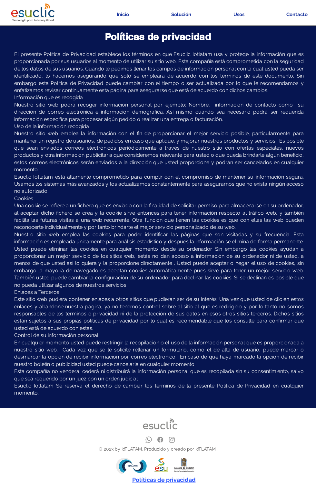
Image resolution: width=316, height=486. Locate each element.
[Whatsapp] (149, 440)
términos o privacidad (92, 314)
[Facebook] (160, 440)
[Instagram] (172, 440)
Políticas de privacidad (164, 479)
